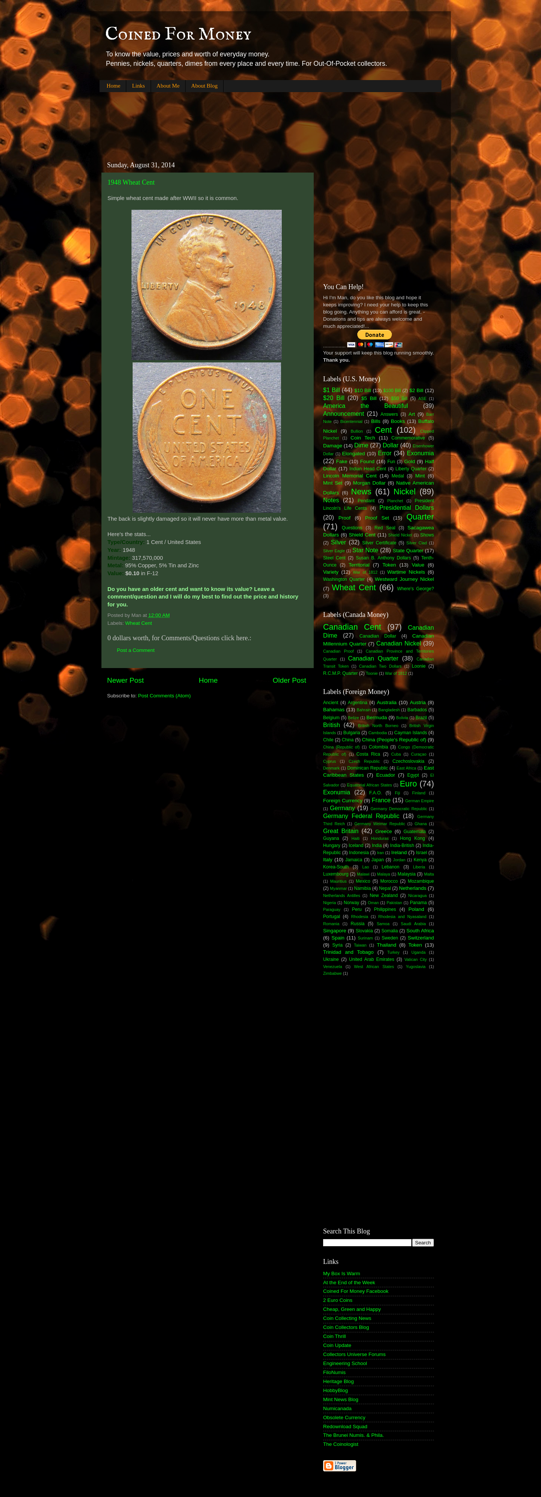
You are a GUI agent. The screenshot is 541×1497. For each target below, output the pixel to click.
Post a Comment (136, 650)
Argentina (357, 702)
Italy (327, 859)
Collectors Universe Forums (354, 1354)
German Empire (419, 801)
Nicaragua (417, 895)
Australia (387, 702)
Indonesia (359, 852)
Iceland (356, 845)
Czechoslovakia (409, 761)
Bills (376, 421)
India (377, 845)
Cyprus (329, 761)
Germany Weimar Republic (379, 823)
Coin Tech (363, 438)
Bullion (357, 431)
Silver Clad (417, 543)
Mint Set (333, 483)
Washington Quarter (344, 579)
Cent (383, 430)
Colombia (378, 747)
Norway (351, 902)
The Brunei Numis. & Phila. (353, 1435)
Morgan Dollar (369, 483)
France (381, 800)
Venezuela (332, 966)
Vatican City (415, 959)
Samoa (383, 923)
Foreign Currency (343, 800)
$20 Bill (334, 397)
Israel (421, 852)
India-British (402, 845)
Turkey (393, 952)
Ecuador (385, 775)
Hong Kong (412, 838)
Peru (357, 909)
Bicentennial (351, 421)
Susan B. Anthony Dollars (383, 558)
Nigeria (329, 902)
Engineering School (345, 1363)
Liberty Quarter (411, 468)
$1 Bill (331, 389)
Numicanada (337, 1408)
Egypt (413, 775)
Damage (332, 445)
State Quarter (408, 550)
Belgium (331, 717)
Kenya (420, 859)
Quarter (420, 516)
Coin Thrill (334, 1336)
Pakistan (394, 902)
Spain (338, 938)
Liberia (419, 867)
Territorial (359, 565)
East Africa (406, 768)
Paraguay (331, 909)
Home (114, 86)
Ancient (331, 702)
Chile (328, 739)
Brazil (421, 717)
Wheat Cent (138, 623)
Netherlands (412, 888)
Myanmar (338, 888)
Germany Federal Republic (361, 815)
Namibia (362, 888)
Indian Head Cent (367, 468)
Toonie (372, 673)
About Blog (204, 86)
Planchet (395, 500)
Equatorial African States (369, 785)
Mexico (363, 881)
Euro (408, 783)
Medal (397, 476)
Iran (380, 852)
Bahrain (364, 710)
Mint (420, 476)
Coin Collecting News (347, 1318)
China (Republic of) (341, 747)
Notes (331, 500)
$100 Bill (392, 390)
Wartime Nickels (406, 572)
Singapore (334, 930)
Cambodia (377, 732)
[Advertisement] (236, 120)
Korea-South (336, 867)
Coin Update (337, 1345)
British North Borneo (378, 725)
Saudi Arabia (413, 923)
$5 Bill (368, 398)
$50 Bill (399, 398)
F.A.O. (375, 792)
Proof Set (377, 518)
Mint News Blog (340, 1399)
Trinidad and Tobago (348, 952)
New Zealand (384, 895)
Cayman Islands (410, 732)
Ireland (399, 852)
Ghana (420, 823)
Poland (416, 909)
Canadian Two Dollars (380, 666)
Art (411, 414)
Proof (345, 518)
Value (418, 565)
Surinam (365, 938)
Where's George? (415, 588)
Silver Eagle (334, 550)
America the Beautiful (365, 405)
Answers (389, 414)
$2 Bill (416, 390)
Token (389, 565)
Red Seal (385, 527)
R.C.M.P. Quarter (340, 673)
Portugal (331, 916)
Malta (429, 874)
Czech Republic (364, 761)
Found (367, 461)
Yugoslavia (415, 966)
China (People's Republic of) (394, 739)
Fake (342, 461)
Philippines (385, 909)
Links (138, 86)
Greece (383, 831)
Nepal (385, 888)
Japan (378, 859)
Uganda (418, 952)
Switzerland (421, 938)
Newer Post (125, 680)
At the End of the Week (349, 1282)
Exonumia (420, 453)
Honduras (380, 838)
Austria (418, 702)
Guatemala (414, 831)
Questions (352, 527)
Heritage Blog (338, 1381)
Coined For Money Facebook (355, 1291)
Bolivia (402, 717)
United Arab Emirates (371, 959)
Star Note (365, 550)
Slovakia (364, 930)
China (348, 739)
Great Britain (340, 830)
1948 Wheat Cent (131, 182)
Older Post (289, 680)
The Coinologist (340, 1444)
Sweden (390, 938)
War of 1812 (365, 572)
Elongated (353, 453)
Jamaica (353, 859)
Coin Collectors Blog (346, 1327)
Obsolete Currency (344, 1417)
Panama (418, 902)
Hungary (331, 845)
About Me (168, 86)
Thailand (386, 945)
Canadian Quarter (373, 658)
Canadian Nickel (398, 643)
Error (384, 453)
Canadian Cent (352, 627)
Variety (331, 572)
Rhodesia (359, 916)
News (361, 491)
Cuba (396, 754)
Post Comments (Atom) (164, 695)
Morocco (389, 881)
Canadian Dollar (378, 636)
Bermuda (376, 717)
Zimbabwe (332, 973)
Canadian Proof (338, 651)
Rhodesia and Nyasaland (402, 916)
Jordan (399, 860)
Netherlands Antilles (341, 895)
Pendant (366, 500)
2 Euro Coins (337, 1300)
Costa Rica (368, 754)
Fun (391, 461)
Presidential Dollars (406, 507)
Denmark (331, 768)
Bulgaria (351, 732)
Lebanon (390, 867)
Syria (337, 945)
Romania (331, 923)
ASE (423, 398)
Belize (353, 717)
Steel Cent (334, 558)
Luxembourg (336, 874)
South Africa (420, 930)
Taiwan (360, 945)
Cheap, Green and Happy (352, 1309)
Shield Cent (362, 535)
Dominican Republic (367, 768)
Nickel (405, 491)
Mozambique (421, 881)
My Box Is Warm (341, 1273)
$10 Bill (362, 390)
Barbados (417, 709)
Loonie (418, 666)
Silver (338, 542)
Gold (409, 461)
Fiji (397, 793)
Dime (361, 445)
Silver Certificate (379, 542)
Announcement (343, 413)
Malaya (383, 874)
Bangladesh (389, 710)
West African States (374, 966)
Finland (418, 793)
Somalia (389, 930)
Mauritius (338, 881)
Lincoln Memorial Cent (350, 476)
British (331, 724)
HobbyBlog (335, 1390)
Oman (373, 902)
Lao (365, 867)
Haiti (355, 838)
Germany (342, 808)
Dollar (390, 445)
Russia (357, 923)
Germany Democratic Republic (398, 808)
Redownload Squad (345, 1426)
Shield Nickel (400, 535)
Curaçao (418, 754)
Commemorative (408, 438)
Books (398, 421)
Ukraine (331, 959)
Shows (427, 535)
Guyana (331, 838)
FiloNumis (334, 1372)
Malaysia (406, 874)
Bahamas (334, 709)
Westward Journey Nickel (404, 579)
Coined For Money (178, 34)
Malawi (363, 874)
